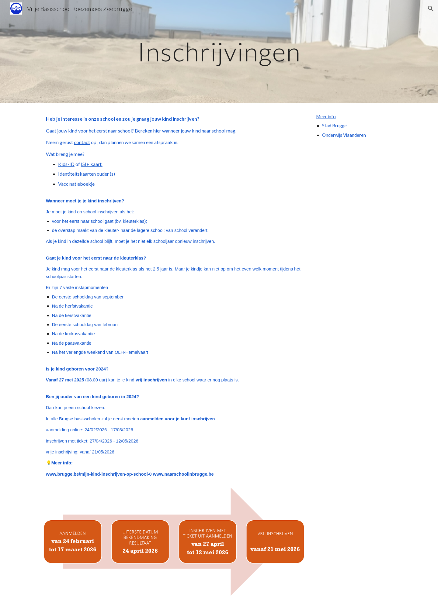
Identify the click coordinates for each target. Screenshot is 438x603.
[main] (218, 51)
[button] (430, 8)
